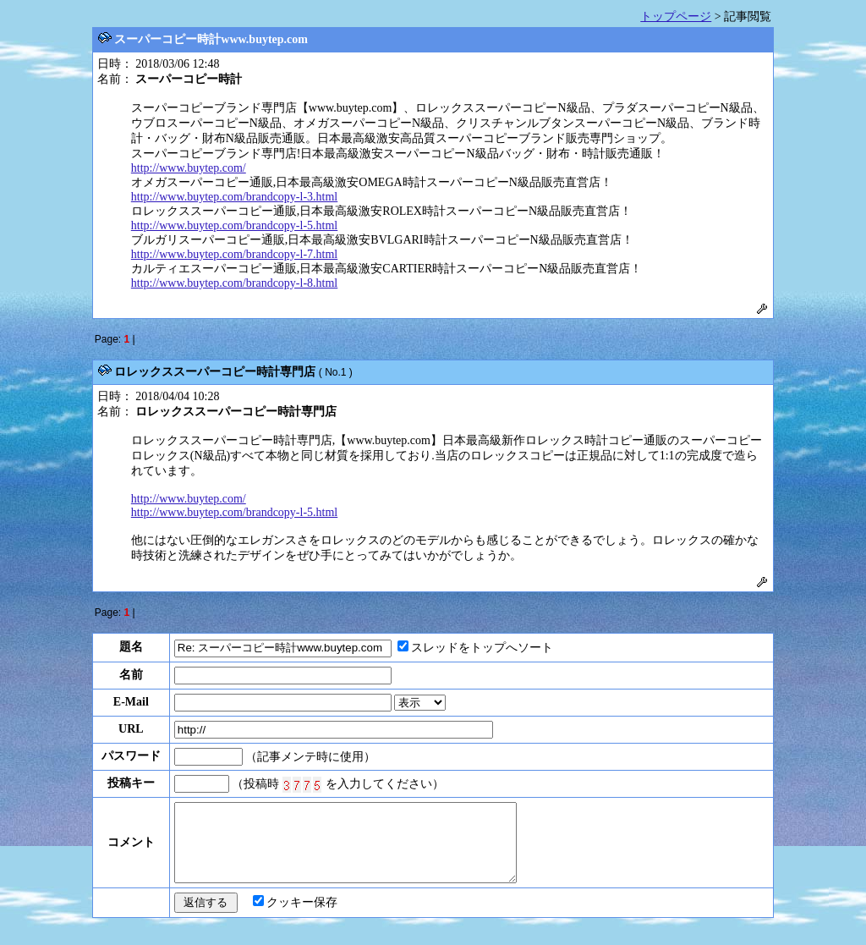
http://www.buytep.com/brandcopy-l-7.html (234, 254)
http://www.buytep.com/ (188, 168)
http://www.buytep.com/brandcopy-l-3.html (234, 196)
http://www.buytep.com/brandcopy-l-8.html (234, 283)
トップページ (675, 16)
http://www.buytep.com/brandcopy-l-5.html (234, 225)
